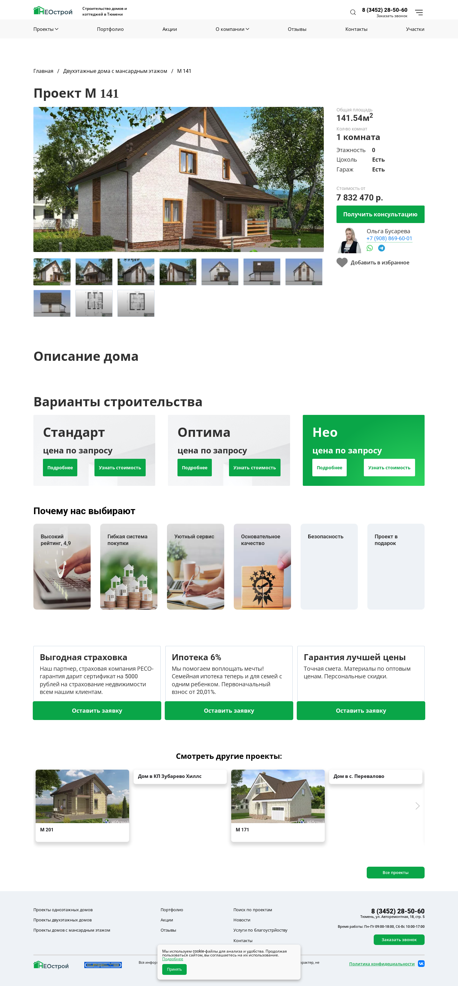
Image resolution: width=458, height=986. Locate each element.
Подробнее (60, 468)
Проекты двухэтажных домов (62, 919)
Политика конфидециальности (382, 963)
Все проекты (395, 872)
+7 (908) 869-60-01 (390, 238)
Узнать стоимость (120, 468)
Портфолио (110, 29)
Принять (174, 969)
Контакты (356, 29)
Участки (415, 29)
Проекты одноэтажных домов (63, 909)
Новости (241, 919)
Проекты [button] (46, 29)
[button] (353, 12)
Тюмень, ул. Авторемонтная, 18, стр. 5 (392, 916)
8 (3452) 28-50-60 (384, 9)
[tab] (52, 271)
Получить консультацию (380, 214)
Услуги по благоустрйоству (260, 930)
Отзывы (297, 29)
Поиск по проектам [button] (252, 909)
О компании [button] (232, 29)
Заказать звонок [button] (392, 16)
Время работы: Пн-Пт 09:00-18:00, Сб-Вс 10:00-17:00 (381, 926)
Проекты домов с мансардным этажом (71, 930)
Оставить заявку (97, 710)
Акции (170, 29)
